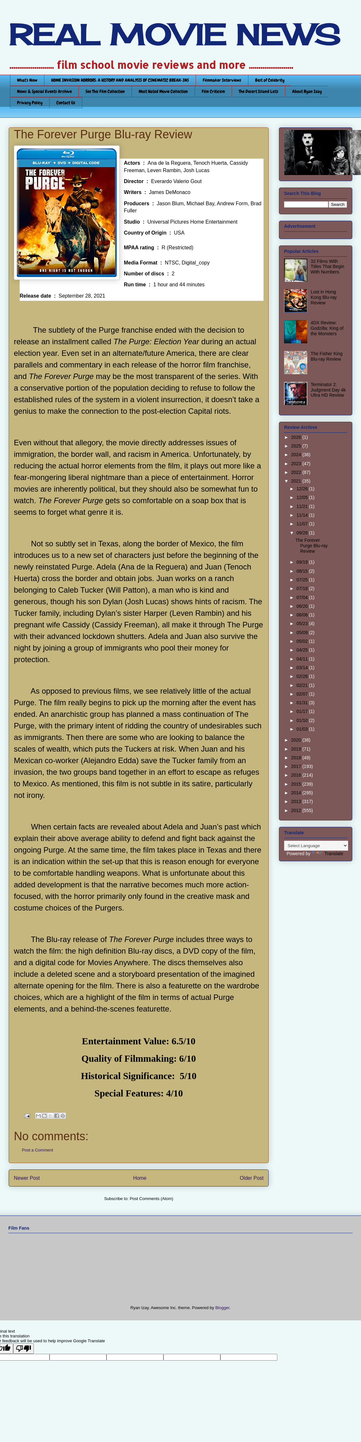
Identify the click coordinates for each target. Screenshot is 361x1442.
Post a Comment (37, 1150)
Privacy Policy (29, 103)
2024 (296, 454)
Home (140, 1178)
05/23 (302, 623)
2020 (296, 740)
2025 (296, 445)
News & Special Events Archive (44, 91)
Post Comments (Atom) (151, 1198)
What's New (27, 80)
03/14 (302, 667)
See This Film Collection (105, 91)
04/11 (302, 658)
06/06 (302, 614)
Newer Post (27, 1178)
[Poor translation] (23, 1348)
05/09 (302, 632)
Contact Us (65, 103)
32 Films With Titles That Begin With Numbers (327, 267)
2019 (296, 749)
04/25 (302, 649)
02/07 (302, 694)
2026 (296, 437)
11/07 (302, 523)
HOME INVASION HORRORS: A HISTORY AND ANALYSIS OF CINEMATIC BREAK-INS (120, 80)
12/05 (302, 497)
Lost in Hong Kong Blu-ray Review (324, 297)
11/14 (302, 515)
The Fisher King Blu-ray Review (327, 356)
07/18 (302, 588)
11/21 (302, 506)
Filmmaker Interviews (222, 80)
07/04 (302, 597)
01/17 (302, 711)
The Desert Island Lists (258, 91)
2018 (296, 757)
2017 (296, 766)
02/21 (302, 685)
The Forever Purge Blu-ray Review (311, 546)
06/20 (302, 606)
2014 (296, 792)
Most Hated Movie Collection (163, 91)
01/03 (302, 729)
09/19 (302, 562)
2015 (296, 784)
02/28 (302, 676)
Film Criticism (213, 91)
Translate (327, 853)
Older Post (252, 1178)
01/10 (302, 720)
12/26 (302, 488)
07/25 (302, 579)
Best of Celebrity (269, 80)
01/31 (302, 702)
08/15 (302, 571)
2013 (296, 801)
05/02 (302, 641)
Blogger (222, 1307)
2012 (296, 810)
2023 (296, 463)
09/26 (302, 532)
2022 (296, 472)
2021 (296, 481)
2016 (296, 775)
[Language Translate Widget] (316, 846)
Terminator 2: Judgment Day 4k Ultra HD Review (328, 390)
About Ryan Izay (307, 91)
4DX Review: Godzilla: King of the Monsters (327, 328)
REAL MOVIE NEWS (174, 34)
